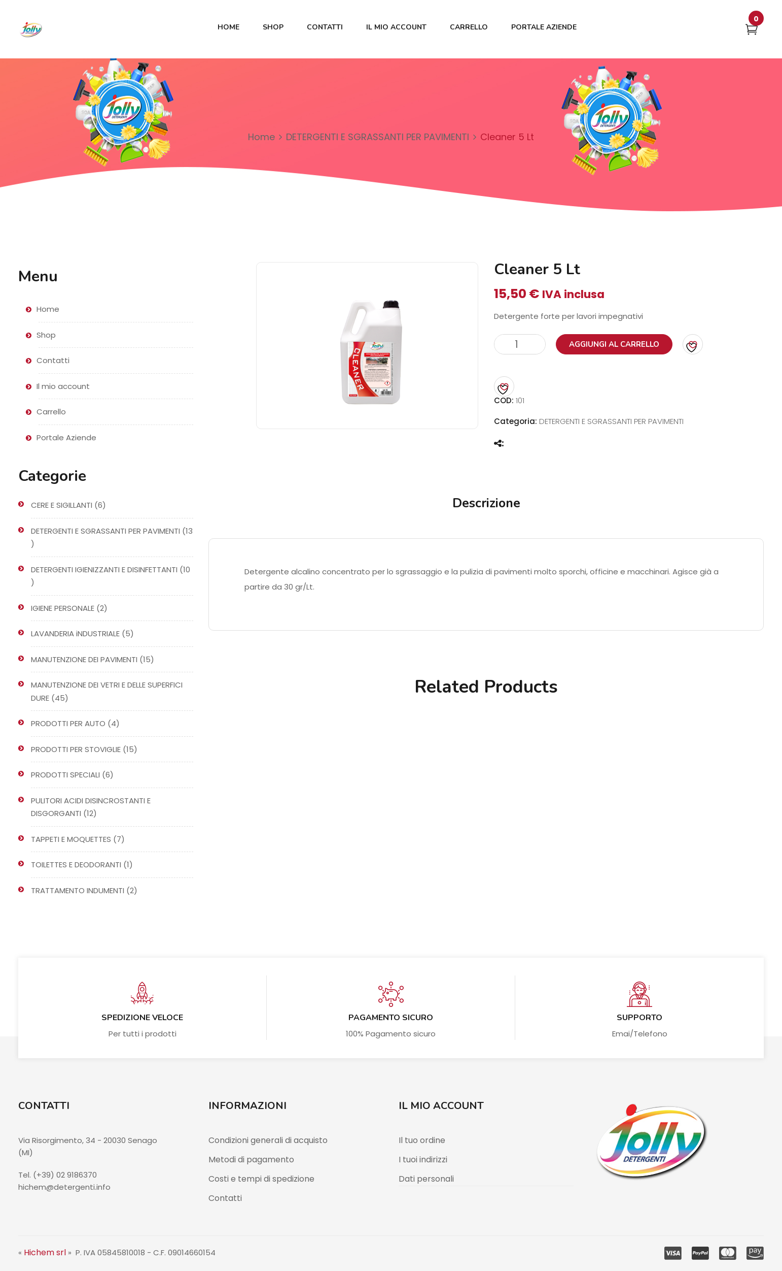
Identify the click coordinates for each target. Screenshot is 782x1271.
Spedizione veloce (142, 1017)
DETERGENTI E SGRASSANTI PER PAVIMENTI (377, 137)
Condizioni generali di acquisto (268, 1140)
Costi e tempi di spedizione (261, 1179)
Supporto (639, 1017)
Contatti (225, 1198)
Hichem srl (45, 1252)
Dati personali (426, 1179)
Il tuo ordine (422, 1140)
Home (261, 137)
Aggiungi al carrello (614, 344)
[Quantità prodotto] (519, 344)
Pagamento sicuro (390, 1017)
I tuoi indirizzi (423, 1159)
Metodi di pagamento (251, 1159)
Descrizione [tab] (486, 503)
